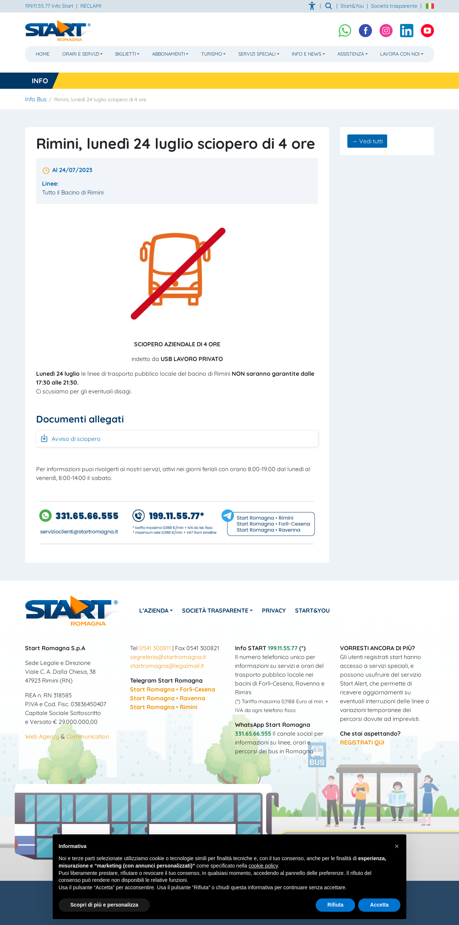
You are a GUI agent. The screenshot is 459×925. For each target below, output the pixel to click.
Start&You (312, 610)
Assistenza (350, 54)
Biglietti (125, 54)
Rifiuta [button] (335, 905)
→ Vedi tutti (367, 141)
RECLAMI (91, 6)
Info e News (306, 54)
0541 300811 (155, 648)
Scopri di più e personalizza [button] (104, 905)
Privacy (274, 610)
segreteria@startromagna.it (168, 657)
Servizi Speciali (257, 54)
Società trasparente (394, 6)
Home (42, 54)
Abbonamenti (168, 54)
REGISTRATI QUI (362, 742)
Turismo (211, 54)
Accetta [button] (379, 905)
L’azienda (153, 610)
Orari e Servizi (80, 54)
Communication (87, 736)
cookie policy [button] (263, 866)
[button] (397, 846)
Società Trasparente (215, 610)
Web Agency (42, 736)
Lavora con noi (400, 54)
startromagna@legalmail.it (167, 665)
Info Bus (36, 99)
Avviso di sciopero (70, 438)
